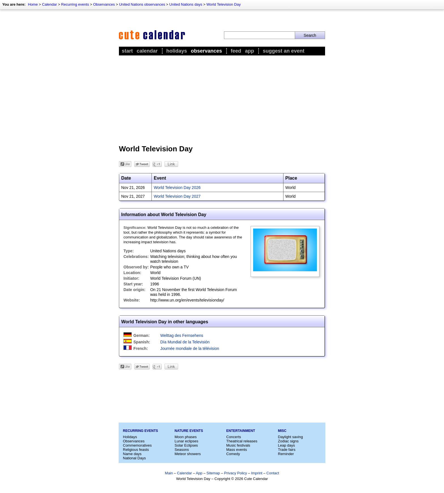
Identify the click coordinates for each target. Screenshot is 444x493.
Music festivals (238, 445)
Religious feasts (136, 449)
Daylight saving (290, 437)
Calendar (49, 4)
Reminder (286, 454)
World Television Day (223, 4)
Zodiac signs (288, 441)
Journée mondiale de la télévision (189, 348)
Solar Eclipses (186, 445)
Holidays (176, 51)
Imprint (256, 473)
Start (127, 51)
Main (169, 473)
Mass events (236, 449)
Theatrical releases (241, 441)
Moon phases (186, 437)
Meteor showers (188, 454)
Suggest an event (283, 51)
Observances (104, 4)
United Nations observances (142, 4)
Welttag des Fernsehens (181, 335)
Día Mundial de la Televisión (185, 342)
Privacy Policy (235, 473)
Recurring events (75, 4)
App (249, 51)
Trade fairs (287, 449)
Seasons (182, 449)
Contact (272, 473)
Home (33, 4)
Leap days (286, 445)
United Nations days (185, 4)
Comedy (233, 454)
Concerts (233, 437)
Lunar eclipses (186, 441)
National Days (134, 458)
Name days (132, 454)
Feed (236, 51)
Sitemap (213, 473)
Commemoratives (137, 445)
